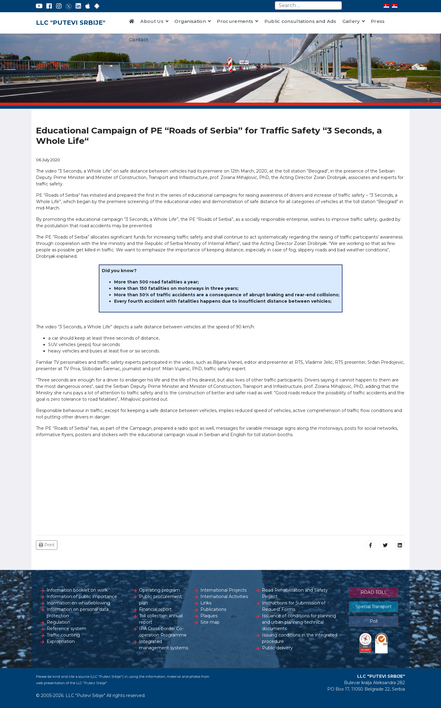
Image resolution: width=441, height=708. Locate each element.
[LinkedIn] (78, 6)
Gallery (351, 21)
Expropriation (61, 641)
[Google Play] (97, 6)
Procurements (235, 21)
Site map (210, 622)
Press (378, 21)
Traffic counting (63, 635)
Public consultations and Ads (300, 21)
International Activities (224, 596)
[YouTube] (39, 6)
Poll (374, 621)
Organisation (190, 21)
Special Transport (374, 606)
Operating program (159, 590)
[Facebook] (49, 6)
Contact (138, 39)
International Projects (223, 590)
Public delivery (277, 648)
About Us (151, 21)
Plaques (208, 616)
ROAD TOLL (373, 592)
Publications (213, 609)
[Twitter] (68, 6)
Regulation (58, 622)
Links (205, 603)
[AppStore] (87, 6)
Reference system (66, 628)
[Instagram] (59, 6)
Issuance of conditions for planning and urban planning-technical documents (299, 622)
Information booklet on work (77, 590)
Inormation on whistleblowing (78, 603)
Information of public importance (82, 596)
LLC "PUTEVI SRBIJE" (70, 22)
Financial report (155, 609)
